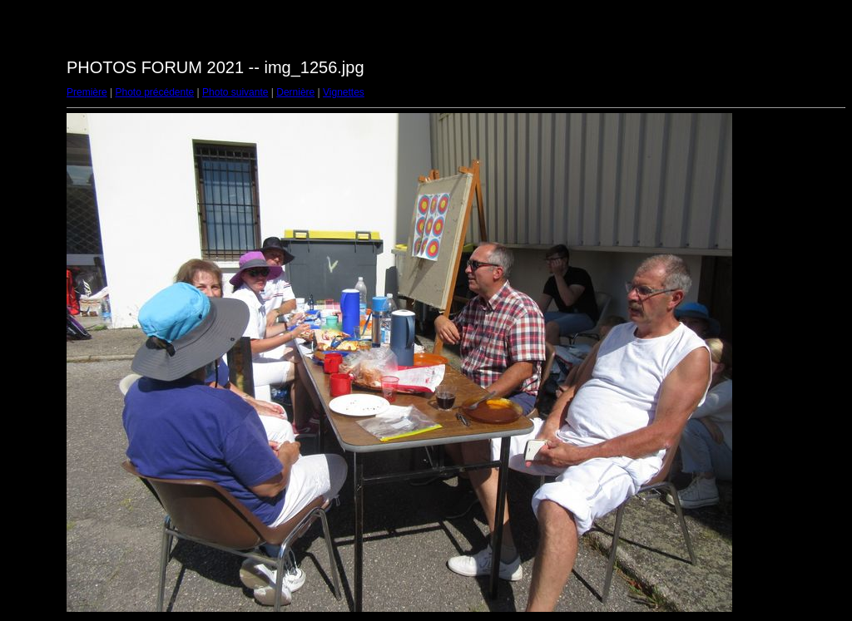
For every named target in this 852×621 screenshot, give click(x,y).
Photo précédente (154, 92)
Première (87, 92)
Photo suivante (235, 92)
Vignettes (343, 92)
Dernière (295, 92)
